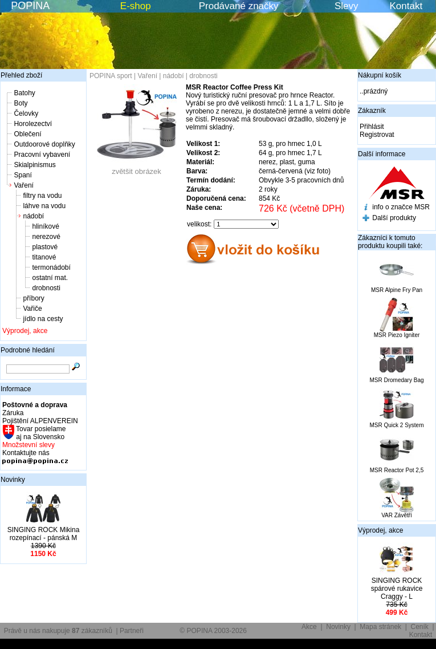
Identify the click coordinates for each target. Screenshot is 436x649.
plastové (45, 247)
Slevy (346, 6)
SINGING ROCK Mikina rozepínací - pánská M (43, 534)
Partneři (132, 631)
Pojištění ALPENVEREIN (40, 421)
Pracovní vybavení (42, 155)
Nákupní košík (379, 75)
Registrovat (377, 135)
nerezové (46, 237)
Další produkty (394, 218)
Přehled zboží (21, 75)
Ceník (420, 627)
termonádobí (51, 267)
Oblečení (27, 134)
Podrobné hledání (28, 350)
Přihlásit (372, 127)
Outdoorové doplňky (44, 144)
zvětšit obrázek (137, 168)
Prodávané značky (239, 6)
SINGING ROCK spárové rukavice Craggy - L (397, 589)
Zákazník (372, 111)
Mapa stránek (380, 627)
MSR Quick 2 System (396, 425)
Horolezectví (33, 124)
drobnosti (46, 288)
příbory (33, 298)
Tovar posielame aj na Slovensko (40, 433)
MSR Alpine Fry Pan (396, 290)
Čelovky (26, 113)
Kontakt (406, 6)
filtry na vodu (42, 196)
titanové (44, 257)
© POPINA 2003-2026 (213, 631)
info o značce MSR (401, 207)
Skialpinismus (34, 165)
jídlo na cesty (43, 319)
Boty (20, 103)
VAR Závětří (396, 515)
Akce (309, 627)
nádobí (33, 216)
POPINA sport (110, 76)
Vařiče (32, 309)
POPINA (30, 5)
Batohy (24, 93)
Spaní (22, 175)
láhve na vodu (44, 206)
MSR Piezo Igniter (397, 335)
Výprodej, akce (24, 331)
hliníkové (45, 226)
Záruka (12, 413)
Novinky (13, 480)
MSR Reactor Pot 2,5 (396, 470)
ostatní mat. (50, 278)
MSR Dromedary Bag (396, 380)
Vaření (23, 185)
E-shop (135, 6)
